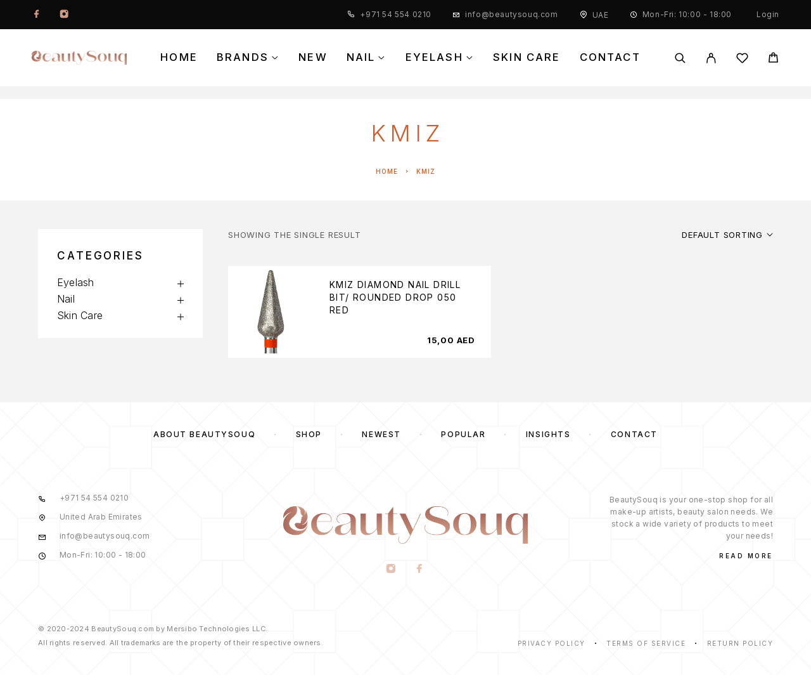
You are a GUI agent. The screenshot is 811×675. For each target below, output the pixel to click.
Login (768, 14)
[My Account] (711, 58)
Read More (746, 556)
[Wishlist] (742, 60)
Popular (463, 434)
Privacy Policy (551, 643)
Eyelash (434, 57)
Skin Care (527, 57)
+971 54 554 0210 (395, 14)
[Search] (680, 58)
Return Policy (740, 643)
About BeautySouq (204, 434)
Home (179, 57)
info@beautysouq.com (511, 14)
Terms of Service (646, 643)
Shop (309, 434)
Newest (381, 434)
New (313, 57)
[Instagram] (64, 14)
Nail (361, 57)
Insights (548, 434)
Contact (610, 57)
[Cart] (773, 59)
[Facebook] (37, 14)
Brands (243, 57)
